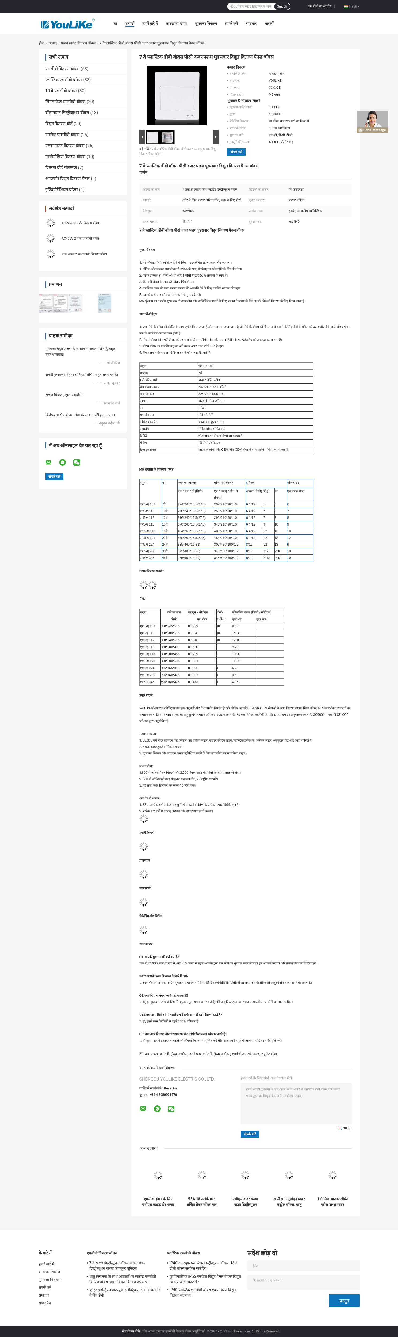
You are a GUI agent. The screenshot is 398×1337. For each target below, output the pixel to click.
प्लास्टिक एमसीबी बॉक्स (63, 79)
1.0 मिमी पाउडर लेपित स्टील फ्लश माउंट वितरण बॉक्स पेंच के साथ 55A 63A (332, 1202)
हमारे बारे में (150, 23)
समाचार (251, 23)
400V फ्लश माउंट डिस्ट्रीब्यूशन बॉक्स (166, 1054)
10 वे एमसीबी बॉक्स (61, 90)
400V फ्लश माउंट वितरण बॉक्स (80, 223)
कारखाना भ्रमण (176, 23)
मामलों (269, 23)
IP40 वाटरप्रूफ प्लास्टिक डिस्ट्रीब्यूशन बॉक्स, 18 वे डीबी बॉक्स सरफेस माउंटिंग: (204, 1266)
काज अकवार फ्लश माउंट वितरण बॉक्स (84, 254)
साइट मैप (45, 1303)
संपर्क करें (231, 23)
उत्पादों (129, 23)
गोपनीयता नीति (131, 1331)
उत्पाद (53, 43)
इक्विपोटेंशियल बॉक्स (61, 189)
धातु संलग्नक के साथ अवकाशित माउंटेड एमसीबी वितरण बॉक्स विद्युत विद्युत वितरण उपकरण (122, 1279)
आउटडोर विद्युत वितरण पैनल (67, 178)
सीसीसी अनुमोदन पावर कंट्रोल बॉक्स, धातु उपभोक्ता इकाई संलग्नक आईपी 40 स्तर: (289, 1202)
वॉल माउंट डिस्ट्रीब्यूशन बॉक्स (67, 112)
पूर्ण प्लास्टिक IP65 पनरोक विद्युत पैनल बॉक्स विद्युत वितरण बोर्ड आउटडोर (205, 1279)
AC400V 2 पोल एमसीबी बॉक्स (80, 238)
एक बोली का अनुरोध (319, 6)
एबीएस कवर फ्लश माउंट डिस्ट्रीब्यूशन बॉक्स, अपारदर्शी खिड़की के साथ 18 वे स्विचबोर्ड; (245, 1202)
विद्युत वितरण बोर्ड (59, 123)
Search (282, 6)
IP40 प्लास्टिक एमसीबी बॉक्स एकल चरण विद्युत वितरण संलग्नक (203, 1292)
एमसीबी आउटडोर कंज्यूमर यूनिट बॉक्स (254, 1054)
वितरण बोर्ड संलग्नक (61, 167)
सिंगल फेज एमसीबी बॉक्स (65, 101)
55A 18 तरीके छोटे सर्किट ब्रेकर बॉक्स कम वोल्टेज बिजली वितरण (202, 1202)
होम (41, 43)
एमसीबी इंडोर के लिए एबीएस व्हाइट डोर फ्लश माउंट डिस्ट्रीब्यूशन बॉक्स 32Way (158, 1202)
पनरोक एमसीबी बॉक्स (62, 134)
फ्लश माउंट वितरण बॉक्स (78, 43)
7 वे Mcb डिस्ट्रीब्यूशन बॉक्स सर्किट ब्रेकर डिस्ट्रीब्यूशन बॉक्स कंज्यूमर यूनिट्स (117, 1266)
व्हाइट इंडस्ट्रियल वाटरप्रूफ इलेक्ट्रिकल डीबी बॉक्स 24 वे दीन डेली (125, 1292)
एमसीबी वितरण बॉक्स (62, 68)
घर (115, 23)
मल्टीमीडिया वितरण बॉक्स (65, 156)
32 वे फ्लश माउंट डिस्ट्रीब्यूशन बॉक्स (209, 1054)
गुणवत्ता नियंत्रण (206, 23)
